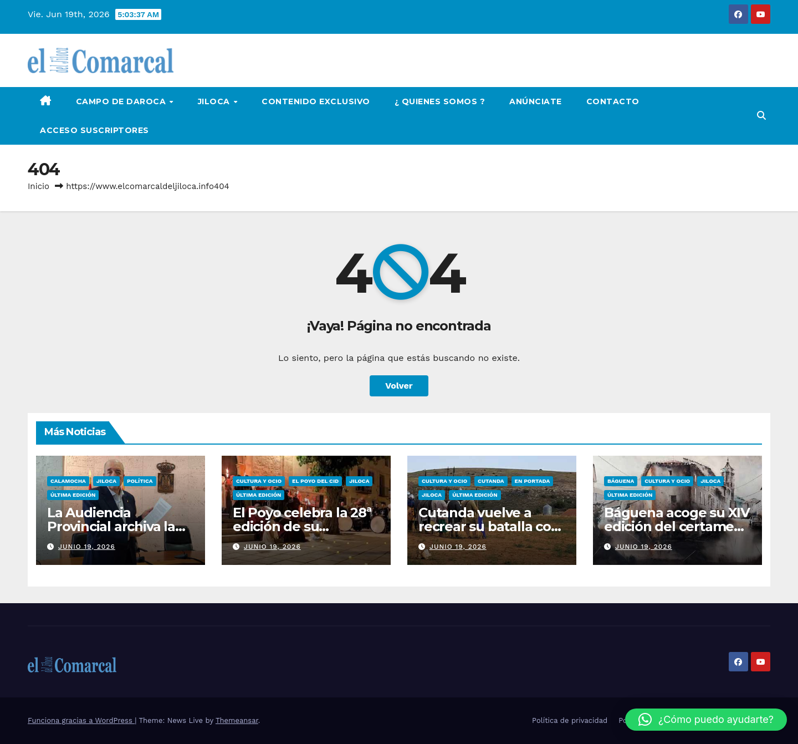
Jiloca (215, 101)
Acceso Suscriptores (94, 130)
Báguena (620, 481)
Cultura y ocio (259, 481)
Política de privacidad (569, 720)
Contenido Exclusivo (316, 101)
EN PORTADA (532, 481)
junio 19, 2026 (86, 547)
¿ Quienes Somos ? (440, 101)
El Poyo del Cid (315, 481)
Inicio (38, 186)
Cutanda (491, 481)
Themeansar (237, 720)
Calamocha (68, 481)
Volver (399, 385)
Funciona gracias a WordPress (81, 720)
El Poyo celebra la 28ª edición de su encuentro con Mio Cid (306, 526)
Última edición (72, 495)
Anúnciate (535, 101)
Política (140, 481)
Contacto (613, 101)
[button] (761, 115)
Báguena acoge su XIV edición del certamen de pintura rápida (677, 526)
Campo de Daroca (122, 101)
